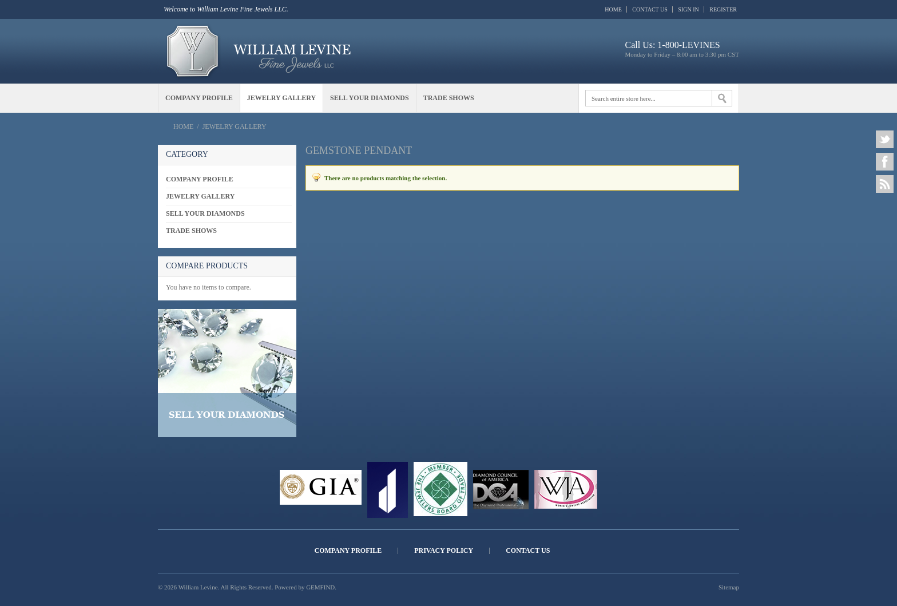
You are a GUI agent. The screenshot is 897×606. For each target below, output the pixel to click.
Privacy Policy (443, 551)
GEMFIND (320, 587)
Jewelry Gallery (235, 126)
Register (723, 9)
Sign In (688, 9)
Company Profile (348, 551)
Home (613, 9)
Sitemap (729, 587)
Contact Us (650, 9)
